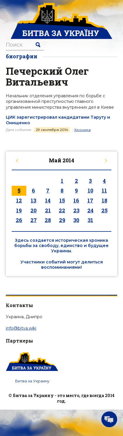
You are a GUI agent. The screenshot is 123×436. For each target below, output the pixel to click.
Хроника (82, 129)
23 (76, 210)
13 (33, 200)
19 (19, 210)
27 (33, 220)
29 (62, 220)
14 (48, 200)
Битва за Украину (32, 381)
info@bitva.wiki (21, 328)
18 (104, 200)
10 (90, 190)
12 (19, 200)
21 (48, 210)
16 (76, 200)
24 (90, 210)
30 (76, 220)
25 (104, 210)
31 (90, 220)
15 (62, 200)
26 (19, 220)
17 (90, 200)
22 (62, 210)
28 (48, 220)
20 (33, 210)
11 (104, 190)
